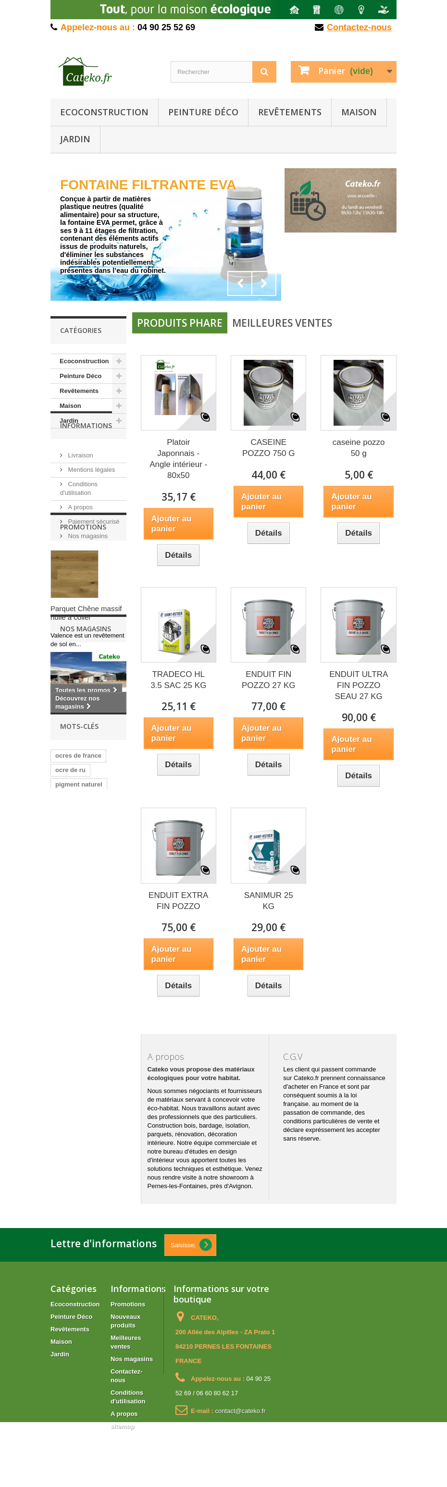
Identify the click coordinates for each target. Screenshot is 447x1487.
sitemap (122, 1426)
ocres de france (78, 940)
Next (263, 283)
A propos (79, 535)
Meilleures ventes (282, 323)
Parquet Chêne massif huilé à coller (86, 685)
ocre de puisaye (78, 983)
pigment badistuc (81, 998)
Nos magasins (87, 563)
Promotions (83, 599)
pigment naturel (78, 969)
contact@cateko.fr (240, 1410)
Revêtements (290, 112)
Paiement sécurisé (93, 549)
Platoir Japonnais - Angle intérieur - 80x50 (178, 459)
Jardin (75, 139)
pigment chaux (77, 1055)
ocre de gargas (77, 1027)
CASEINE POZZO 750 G (268, 448)
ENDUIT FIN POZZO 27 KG (268, 680)
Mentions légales (90, 497)
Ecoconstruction (104, 112)
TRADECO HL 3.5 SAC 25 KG (178, 680)
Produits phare (180, 323)
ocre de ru (70, 955)
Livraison (79, 483)
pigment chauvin (80, 1041)
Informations (86, 457)
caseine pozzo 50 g (359, 448)
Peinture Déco (203, 112)
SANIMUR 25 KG (268, 901)
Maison (359, 112)
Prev (239, 283)
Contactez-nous (359, 27)
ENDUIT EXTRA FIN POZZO (178, 901)
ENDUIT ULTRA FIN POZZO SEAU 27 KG (358, 685)
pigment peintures (82, 1070)
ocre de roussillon (82, 1012)
